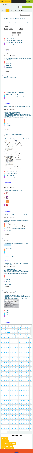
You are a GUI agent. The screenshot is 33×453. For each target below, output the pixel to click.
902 (15, 430)
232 (19, 350)
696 (24, 405)
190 (19, 345)
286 (15, 357)
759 (8, 413)
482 (15, 380)
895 (30, 428)
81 (29, 332)
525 (17, 385)
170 (6, 344)
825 (30, 420)
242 (10, 352)
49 (29, 329)
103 (12, 335)
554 (19, 388)
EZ (17, 35)
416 (24, 372)
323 (4, 362)
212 (6, 349)
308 (1, 360)
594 (15, 393)
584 (24, 392)
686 (1, 405)
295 (4, 359)
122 (24, 337)
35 (3, 329)
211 (4, 349)
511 (17, 383)
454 (15, 377)
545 (30, 387)
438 (10, 375)
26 (16, 327)
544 (28, 387)
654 (24, 400)
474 (28, 378)
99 (3, 335)
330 (19, 362)
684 (28, 403)
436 (6, 375)
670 (28, 402)
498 (19, 382)
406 (1, 372)
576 (6, 392)
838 (28, 421)
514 (24, 383)
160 (15, 342)
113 (4, 337)
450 (6, 377)
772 (6, 415)
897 (4, 430)
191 (21, 345)
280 (1, 357)
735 (17, 410)
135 (21, 339)
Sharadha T (6, 134)
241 (8, 352)
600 (28, 393)
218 (19, 349)
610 (19, 395)
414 (19, 372)
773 (8, 415)
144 (10, 340)
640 (24, 398)
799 (4, 418)
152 (28, 340)
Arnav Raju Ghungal (8, 76)
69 (7, 332)
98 (1, 335)
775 (12, 415)
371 (17, 367)
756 (1, 413)
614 (28, 395)
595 (17, 393)
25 (14, 327)
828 (6, 421)
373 (21, 367)
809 (26, 418)
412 (15, 372)
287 (17, 357)
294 (1, 359)
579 (12, 392)
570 (24, 390)
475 (30, 378)
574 (1, 392)
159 (12, 342)
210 (1, 349)
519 (4, 385)
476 (1, 380)
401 (21, 370)
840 (1, 423)
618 (6, 397)
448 (1, 377)
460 (28, 377)
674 (6, 403)
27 (18, 327)
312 (10, 360)
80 (27, 332)
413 (17, 372)
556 (24, 388)
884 (6, 428)
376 (28, 367)
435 (4, 375)
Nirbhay (5, 18)
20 (5, 327)
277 (26, 355)
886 (10, 428)
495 (12, 382)
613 (26, 395)
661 (8, 402)
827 (4, 421)
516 (28, 383)
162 (19, 342)
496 (15, 382)
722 (19, 408)
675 (8, 403)
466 (10, 378)
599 (26, 393)
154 (1, 342)
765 (21, 413)
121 (21, 337)
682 (24, 403)
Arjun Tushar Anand (8, 263)
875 (17, 426)
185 (8, 345)
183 (4, 345)
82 (1, 334)
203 (17, 347)
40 (12, 329)
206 (24, 347)
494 (10, 382)
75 (18, 332)
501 (26, 382)
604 (6, 395)
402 (24, 370)
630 (1, 398)
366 (6, 367)
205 (21, 347)
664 (15, 402)
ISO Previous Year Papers (8, 443)
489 (30, 380)
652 (19, 400)
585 (26, 392)
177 (21, 344)
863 (21, 425)
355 (12, 365)
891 (21, 428)
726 (28, 408)
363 (30, 365)
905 (21, 430)
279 (30, 355)
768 (28, 413)
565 (12, 390)
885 (8, 428)
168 (1, 344)
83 (3, 334)
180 (28, 344)
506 (6, 383)
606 (10, 395)
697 (26, 405)
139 (30, 339)
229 (12, 350)
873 (12, 426)
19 (3, 327)
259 (17, 354)
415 (21, 372)
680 (19, 403)
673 (4, 403)
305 (26, 359)
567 (17, 390)
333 (26, 362)
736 (19, 410)
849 (21, 423)
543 (26, 387)
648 (10, 400)
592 (10, 393)
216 (15, 349)
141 (4, 340)
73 (14, 332)
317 (21, 360)
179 (26, 344)
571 (26, 390)
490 (1, 382)
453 (12, 377)
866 (28, 425)
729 (4, 410)
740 (28, 410)
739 (26, 410)
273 (17, 355)
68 (5, 332)
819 (17, 420)
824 (28, 420)
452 (10, 377)
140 (1, 340)
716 (6, 408)
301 (17, 359)
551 (12, 388)
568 (19, 390)
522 (10, 385)
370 (15, 367)
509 (12, 383)
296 (6, 359)
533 (4, 387)
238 (1, 352)
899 (8, 430)
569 (21, 390)
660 (6, 402)
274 (19, 355)
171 (8, 344)
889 (17, 428)
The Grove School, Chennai (17, 134)
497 (17, 382)
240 (6, 352)
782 (28, 415)
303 (21, 359)
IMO (12, 10)
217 (17, 349)
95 (25, 334)
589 (4, 393)
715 (4, 408)
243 (12, 352)
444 (24, 375)
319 (26, 360)
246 (19, 352)
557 (26, 388)
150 (24, 340)
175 (17, 344)
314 (15, 360)
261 (21, 354)
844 (10, 423)
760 (10, 413)
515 (26, 383)
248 (24, 352)
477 (4, 380)
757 (4, 413)
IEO (16, 10)
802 (10, 418)
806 (19, 418)
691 (12, 405)
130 (10, 339)
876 (19, 426)
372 (19, 367)
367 (8, 367)
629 (30, 397)
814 (6, 420)
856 (6, 425)
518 (1, 385)
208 (28, 347)
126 (1, 339)
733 (12, 410)
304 (24, 359)
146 (15, 340)
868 (1, 426)
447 (30, 375)
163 (21, 342)
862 (19, 425)
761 (12, 413)
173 (12, 344)
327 (12, 362)
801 (8, 418)
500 (24, 382)
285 (12, 357)
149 (21, 340)
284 (10, 357)
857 (8, 425)
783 (30, 415)
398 (15, 370)
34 (1, 329)
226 (6, 350)
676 (10, 403)
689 (8, 405)
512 (19, 383)
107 (21, 335)
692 (15, 405)
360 (24, 365)
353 (8, 365)
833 (17, 421)
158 (10, 342)
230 (15, 350)
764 (19, 413)
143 (8, 340)
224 (1, 350)
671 (30, 402)
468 (15, 378)
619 (8, 397)
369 (12, 367)
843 (8, 423)
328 (15, 362)
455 (17, 377)
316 (19, 360)
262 (24, 354)
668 (24, 402)
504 (1, 383)
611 (21, 395)
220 (24, 349)
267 (4, 355)
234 (24, 350)
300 (15, 359)
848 (19, 423)
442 (19, 375)
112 (1, 337)
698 (28, 405)
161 (17, 342)
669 (26, 402)
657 (30, 400)
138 (28, 339)
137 (26, 339)
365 (4, 367)
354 (10, 365)
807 (21, 418)
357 (17, 365)
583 (21, 392)
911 (4, 431)
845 (12, 423)
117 (12, 337)
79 (25, 332)
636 (15, 398)
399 (17, 370)
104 (14, 335)
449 (4, 377)
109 (25, 335)
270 (10, 355)
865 (26, 425)
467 (12, 378)
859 (12, 425)
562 (6, 390)
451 (8, 377)
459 (26, 377)
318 (24, 360)
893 (26, 428)
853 (30, 423)
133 (17, 339)
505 (4, 383)
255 (8, 354)
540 (19, 387)
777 (17, 415)
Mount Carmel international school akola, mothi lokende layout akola (17, 76)
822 (24, 420)
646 (6, 400)
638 (19, 398)
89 (14, 334)
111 (29, 335)
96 (27, 334)
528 (24, 385)
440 (15, 375)
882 (1, 428)
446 (28, 375)
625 (21, 397)
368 (10, 367)
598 (24, 393)
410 (10, 372)
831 (12, 421)
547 (4, 388)
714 (1, 408)
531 (30, 385)
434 (1, 375)
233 (21, 350)
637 (17, 398)
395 (8, 370)
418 (28, 372)
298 (10, 359)
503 (30, 382)
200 (10, 347)
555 (21, 388)
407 (4, 372)
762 (15, 413)
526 (19, 385)
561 (4, 390)
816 (10, 420)
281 (4, 357)
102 (10, 335)
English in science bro (17, 277)
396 (10, 370)
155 (4, 342)
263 (26, 354)
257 (12, 354)
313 (12, 360)
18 (1, 327)
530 (28, 385)
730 (6, 410)
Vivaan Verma (7, 239)
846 (15, 423)
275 (21, 355)
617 (4, 397)
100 (5, 335)
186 (10, 345)
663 (12, 402)
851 (26, 423)
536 (10, 387)
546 (1, 388)
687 (4, 405)
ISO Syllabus (5, 441)
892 (24, 428)
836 (24, 421)
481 (12, 380)
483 (17, 380)
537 (12, 387)
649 (12, 400)
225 (4, 350)
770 (1, 415)
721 (17, 408)
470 (19, 378)
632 (6, 398)
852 (28, 423)
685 (30, 403)
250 (28, 352)
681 (21, 403)
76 (20, 332)
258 (15, 354)
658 (1, 402)
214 (10, 349)
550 (10, 388)
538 (15, 387)
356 (15, 365)
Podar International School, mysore (17, 18)
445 (26, 375)
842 (6, 423)
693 (17, 405)
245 (17, 352)
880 (28, 426)
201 (12, 347)
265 (30, 354)
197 (4, 347)
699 (30, 405)
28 (20, 327)
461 (30, 377)
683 (26, 403)
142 (6, 340)
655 (26, 400)
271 (12, 355)
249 (26, 352)
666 (19, 402)
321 (30, 360)
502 (28, 382)
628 (28, 397)
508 (10, 383)
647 (8, 400)
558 (28, 388)
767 (26, 413)
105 (16, 335)
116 (10, 337)
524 (15, 385)
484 (19, 380)
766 (24, 413)
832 (15, 421)
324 (6, 362)
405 (30, 370)
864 (24, 425)
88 (12, 334)
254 (6, 354)
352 (6, 365)
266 (1, 355)
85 (7, 334)
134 (19, 339)
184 (6, 345)
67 (3, 332)
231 (17, 350)
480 (10, 380)
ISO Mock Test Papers (7, 448)
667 (21, 402)
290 (24, 357)
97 (29, 334)
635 (12, 398)
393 (4, 370)
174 (15, 344)
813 (4, 420)
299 (12, 359)
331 (21, 362)
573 (30, 390)
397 (12, 370)
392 (1, 370)
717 (8, 408)
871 (8, 426)
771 (4, 415)
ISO (7, 10)
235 (26, 350)
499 (21, 382)
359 (21, 365)
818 (15, 420)
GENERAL (21, 10)
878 (24, 426)
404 (28, 370)
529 (26, 385)
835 (21, 421)
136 (24, 339)
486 (24, 380)
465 (8, 378)
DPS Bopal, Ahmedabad (17, 239)
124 (28, 337)
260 (19, 354)
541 (21, 387)
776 (15, 415)
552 (15, 388)
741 (30, 410)
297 (8, 359)
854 (1, 425)
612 (24, 395)
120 (19, 337)
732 (10, 410)
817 (12, 420)
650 (15, 400)
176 (19, 344)
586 (28, 392)
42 (16, 329)
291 (26, 357)
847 (17, 423)
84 (5, 334)
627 (26, 397)
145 (12, 340)
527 (21, 385)
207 (26, 347)
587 (30, 392)
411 (12, 372)
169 (4, 344)
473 (26, 378)
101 (7, 335)
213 (8, 349)
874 (15, 426)
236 (28, 350)
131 (12, 339)
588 (1, 393)
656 (28, 400)
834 (19, 421)
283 (8, 357)
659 (4, 402)
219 (21, 349)
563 (8, 390)
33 (29, 327)
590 (6, 393)
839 (30, 421)
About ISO (4, 438)
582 (19, 392)
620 (10, 397)
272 (15, 355)
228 (10, 350)
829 (8, 421)
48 (27, 329)
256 (10, 354)
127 (4, 339)
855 (4, 425)
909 (30, 430)
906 (24, 430)
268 (6, 355)
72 (12, 332)
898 (6, 430)
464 (6, 378)
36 (5, 329)
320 (28, 360)
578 (10, 392)
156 (6, 342)
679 (17, 403)
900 (10, 430)
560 (1, 390)
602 (1, 395)
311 (8, 360)
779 (21, 415)
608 (15, 395)
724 (24, 408)
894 (28, 428)
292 (28, 357)
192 (24, 345)
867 (30, 425)
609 (17, 395)
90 (16, 334)
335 (30, 362)
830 (10, 421)
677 (12, 403)
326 (10, 362)
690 (10, 405)
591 (8, 393)
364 (1, 367)
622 (15, 397)
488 (28, 380)
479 (8, 380)
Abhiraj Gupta (7, 214)
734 (15, 410)
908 (28, 430)
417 (26, 372)
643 (30, 398)
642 (28, 398)
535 (8, 387)
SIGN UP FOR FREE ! (29, 1)
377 (30, 367)
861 (17, 425)
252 (1, 354)
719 (12, 408)
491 (4, 382)
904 (19, 430)
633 (8, 398)
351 (4, 365)
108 (23, 335)
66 (1, 332)
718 (10, 408)
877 (21, 426)
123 (26, 337)
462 (1, 378)
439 (12, 375)
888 (15, 428)
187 (12, 345)
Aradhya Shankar (7, 291)
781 (26, 415)
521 (8, 385)
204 (19, 347)
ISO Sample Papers (7, 446)
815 (8, 420)
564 (10, 390)
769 (30, 413)
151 (26, 340)
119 (17, 337)
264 (28, 354)
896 (1, 430)
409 (8, 372)
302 (19, 359)
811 (30, 418)
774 (10, 415)
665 (17, 402)
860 (15, 425)
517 (30, 383)
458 (24, 377)
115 (8, 337)
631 (4, 398)
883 (4, 428)
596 (19, 393)
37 (7, 329)
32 (27, 327)
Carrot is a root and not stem (17, 250)
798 (1, 418)
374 (24, 367)
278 (28, 355)
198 (6, 347)
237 (30, 350)
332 (24, 362)
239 (4, 352)
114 (6, 337)
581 (17, 392)
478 (6, 380)
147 (17, 340)
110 (27, 335)
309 (4, 360)
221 (26, 349)
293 (30, 357)
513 (21, 383)
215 (12, 349)
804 (15, 418)
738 (24, 410)
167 (30, 342)
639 (21, 398)
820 (19, 420)
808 (24, 418)
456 (19, 377)
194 (28, 345)
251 (30, 352)
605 (8, 395)
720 (15, 408)
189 (17, 345)
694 (19, 405)
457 (21, 377)
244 (15, 352)
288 (19, 357)
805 (17, 418)
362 (28, 365)
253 (4, 354)
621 (12, 397)
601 (30, 393)
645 (4, 400)
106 (18, 335)
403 (26, 370)
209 (30, 347)
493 (8, 382)
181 (30, 344)
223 (30, 349)
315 (17, 360)
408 (6, 372)
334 (28, 362)
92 (20, 334)
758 (6, 413)
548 (6, 388)
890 (19, 428)
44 (20, 329)
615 (30, 395)
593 (12, 393)
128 (6, 339)
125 (30, 337)
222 (28, 349)
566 (15, 390)
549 (8, 388)
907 (26, 430)
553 (17, 388)
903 (17, 430)
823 (26, 420)
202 (15, 347)
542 (24, 387)
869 (4, 426)
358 (19, 365)
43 (18, 329)
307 (30, 359)
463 (4, 378)
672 (1, 403)
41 (14, 329)
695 (21, 405)
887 (12, 428)
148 (19, 340)
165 (26, 342)
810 (28, 418)
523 (12, 385)
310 (6, 360)
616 (1, 397)
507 (8, 383)
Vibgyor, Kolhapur (17, 291)
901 (12, 430)
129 (8, 339)
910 (1, 431)
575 (4, 392)
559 (30, 388)
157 (8, 342)
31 (25, 327)
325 (8, 362)
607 (12, 395)
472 (24, 378)
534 (6, 387)
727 (30, 408)
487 (26, 380)
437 (8, 375)
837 (26, 421)
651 (17, 400)
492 (6, 382)
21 (7, 327)
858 (10, 425)
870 (6, 426)
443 (21, 375)
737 (21, 410)
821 (21, 420)
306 (28, 359)
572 (28, 390)
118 (15, 337)
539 (17, 387)
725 (26, 408)
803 (12, 418)
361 (26, 365)
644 (1, 400)
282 (6, 357)
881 (30, 426)
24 (12, 327)
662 (10, 402)
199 (8, 347)
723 (21, 408)
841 (4, 423)
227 (8, 350)
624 (19, 397)
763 (17, 413)
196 (1, 347)
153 (30, 340)
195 (30, 345)
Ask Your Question (27, 6)
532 (1, 387)
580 (15, 392)
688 (6, 405)
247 (21, 352)
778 (19, 415)
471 (21, 378)
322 (1, 362)
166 (28, 342)
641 (26, 398)
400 (19, 370)
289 (21, 357)
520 (6, 385)
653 (21, 400)
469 (17, 378)
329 (17, 362)
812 (1, 420)
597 (21, 393)
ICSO (3, 10)
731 (8, 410)
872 (10, 426)
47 (25, 329)
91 (18, 334)
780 (24, 415)
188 (15, 345)
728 (1, 410)
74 (16, 332)
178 (24, 344)
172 (10, 344)
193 (26, 345)
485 (21, 380)
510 (15, 383)
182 (1, 345)
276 (24, 355)
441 (17, 375)
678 (15, 403)
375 (26, 367)
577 (8, 392)
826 (1, 421)
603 (4, 395)
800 (6, 418)
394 (6, 370)
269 (8, 355)
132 (15, 339)
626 (24, 397)
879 (26, 426)
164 (24, 342)
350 (1, 365)
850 (24, 423)
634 (10, 398)
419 (30, 372)
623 (17, 397)
